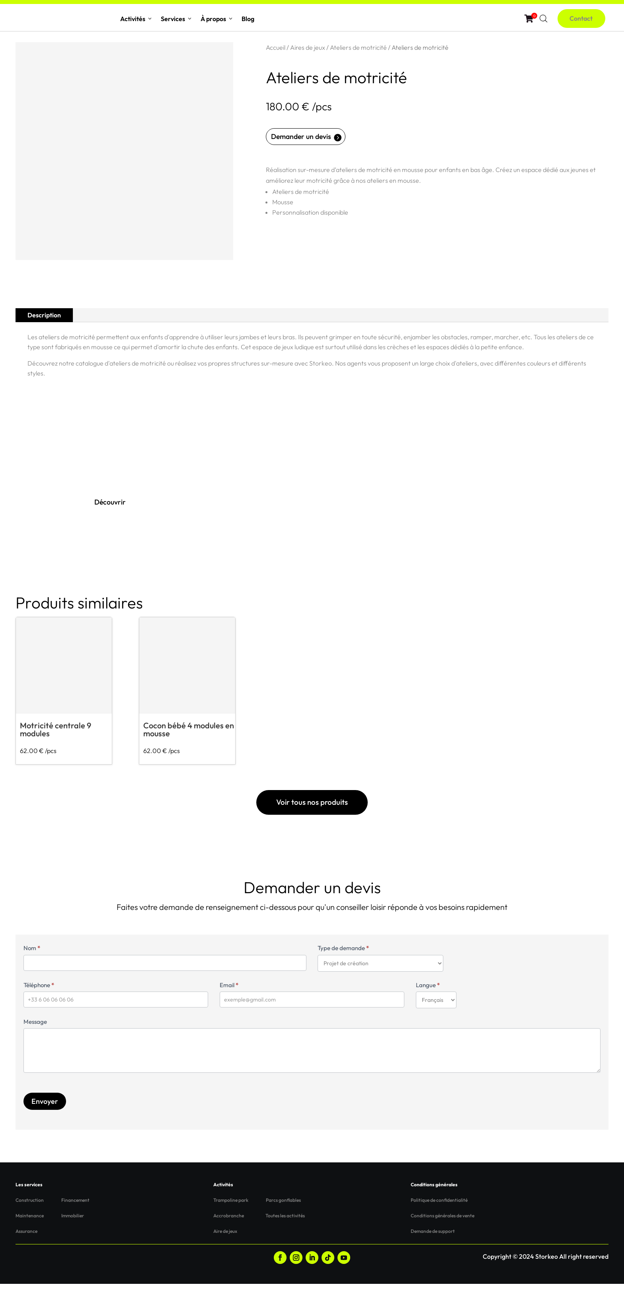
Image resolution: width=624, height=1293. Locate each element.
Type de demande (343, 957)
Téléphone (38, 994)
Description (44, 315)
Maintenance (30, 1225)
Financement (75, 1210)
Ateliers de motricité (358, 47)
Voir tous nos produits (312, 808)
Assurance (26, 1241)
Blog (248, 19)
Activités (136, 19)
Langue (428, 994)
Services (177, 19)
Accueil (275, 47)
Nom (31, 957)
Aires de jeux (307, 47)
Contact (585, 18)
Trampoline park (230, 1210)
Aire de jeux (225, 1241)
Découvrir (112, 504)
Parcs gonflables (283, 1210)
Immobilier (72, 1225)
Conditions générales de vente (442, 1225)
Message (35, 1031)
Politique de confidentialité (439, 1210)
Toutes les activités (285, 1225)
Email (229, 994)
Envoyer (44, 1110)
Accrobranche (228, 1225)
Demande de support (433, 1241)
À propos (217, 19)
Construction (30, 1210)
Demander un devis (306, 138)
